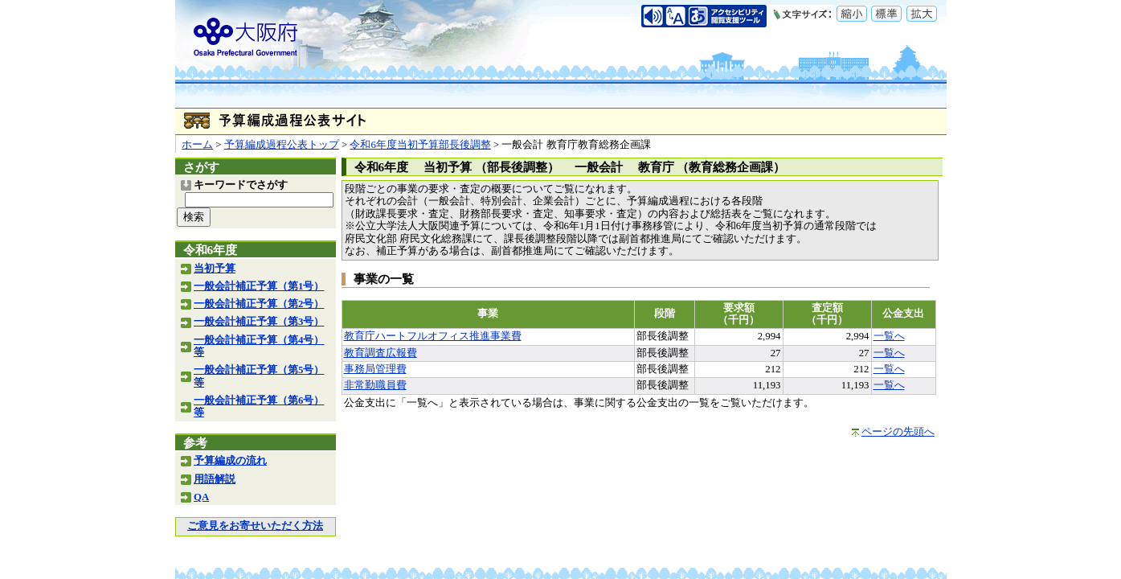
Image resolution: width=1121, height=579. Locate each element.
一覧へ (889, 336)
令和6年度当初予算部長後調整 (420, 144)
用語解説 (214, 479)
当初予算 (214, 268)
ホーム (197, 144)
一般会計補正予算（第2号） (259, 304)
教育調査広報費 (380, 353)
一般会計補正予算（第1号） (259, 286)
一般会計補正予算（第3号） (259, 321)
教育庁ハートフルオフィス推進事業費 (433, 336)
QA (201, 497)
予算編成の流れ (230, 460)
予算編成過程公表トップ (281, 144)
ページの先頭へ (898, 431)
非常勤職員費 (375, 385)
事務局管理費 (375, 369)
